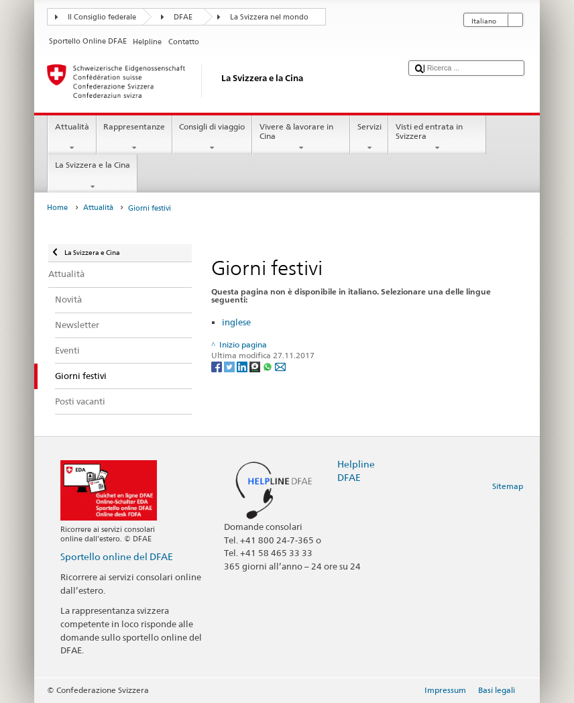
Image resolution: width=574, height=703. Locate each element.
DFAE (183, 17)
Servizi (369, 137)
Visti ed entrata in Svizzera (437, 137)
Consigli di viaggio (212, 137)
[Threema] (255, 366)
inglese (236, 322)
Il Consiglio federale (102, 17)
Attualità (71, 137)
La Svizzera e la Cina (92, 176)
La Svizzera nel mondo (269, 17)
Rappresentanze (134, 137)
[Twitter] (230, 366)
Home (57, 207)
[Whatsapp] (268, 366)
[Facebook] (217, 366)
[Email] (280, 366)
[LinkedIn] (243, 366)
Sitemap (507, 486)
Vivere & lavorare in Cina (301, 137)
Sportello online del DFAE (116, 556)
